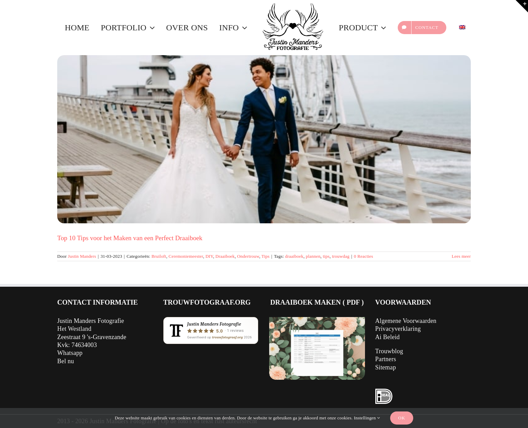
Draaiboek (225, 256)
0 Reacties (363, 256)
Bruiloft (158, 256)
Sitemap (385, 367)
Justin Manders (82, 256)
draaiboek (294, 256)
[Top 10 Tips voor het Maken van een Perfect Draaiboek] (264, 139)
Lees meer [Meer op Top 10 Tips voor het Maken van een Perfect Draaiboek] (461, 256)
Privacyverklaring (398, 328)
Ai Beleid (387, 337)
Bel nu (65, 361)
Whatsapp (70, 352)
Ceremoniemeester (186, 256)
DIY (209, 256)
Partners (385, 359)
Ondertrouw (248, 256)
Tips (266, 256)
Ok (401, 417)
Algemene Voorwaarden (406, 320)
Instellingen (367, 417)
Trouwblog (389, 351)
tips (326, 256)
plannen (313, 256)
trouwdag (340, 256)
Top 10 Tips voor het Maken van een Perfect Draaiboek (129, 238)
